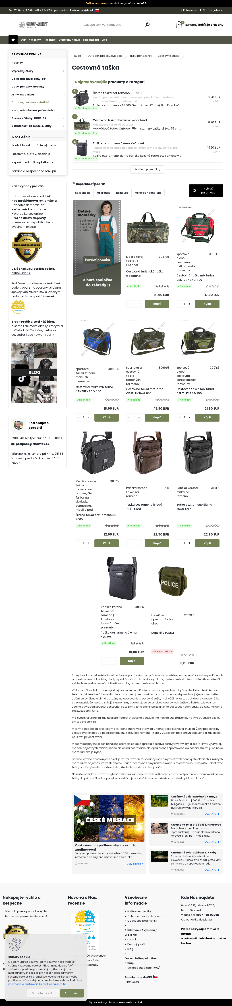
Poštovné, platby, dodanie (30, 154)
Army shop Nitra (22, 94)
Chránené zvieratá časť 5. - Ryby (193, 852)
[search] (147, 24)
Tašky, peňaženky (140, 56)
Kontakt (132, 939)
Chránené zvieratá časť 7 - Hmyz (194, 796)
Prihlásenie (190, 10)
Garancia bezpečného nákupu (33, 171)
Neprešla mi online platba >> (32, 162)
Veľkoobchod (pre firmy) (143, 968)
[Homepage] (13, 40)
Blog (104, 39)
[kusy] (134, 304)
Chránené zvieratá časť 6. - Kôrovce (196, 824)
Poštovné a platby (139, 911)
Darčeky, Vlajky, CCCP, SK (28, 118)
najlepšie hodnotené (147, 193)
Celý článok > (135, 864)
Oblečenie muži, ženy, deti (29, 79)
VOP (23, 39)
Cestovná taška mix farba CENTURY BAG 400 (195, 278)
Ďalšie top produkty (147, 169)
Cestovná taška (168, 56)
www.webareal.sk (131, 1002)
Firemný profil (136, 944)
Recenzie (50, 39)
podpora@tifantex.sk (32, 444)
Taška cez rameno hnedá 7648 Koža (144, 507)
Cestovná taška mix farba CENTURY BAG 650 (144, 391)
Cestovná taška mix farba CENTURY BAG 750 (195, 391)
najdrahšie (103, 193)
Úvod (77, 56)
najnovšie (122, 193)
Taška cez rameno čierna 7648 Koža (194, 507)
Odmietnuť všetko (43, 993)
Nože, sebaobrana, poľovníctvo (33, 110)
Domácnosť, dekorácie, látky (31, 126)
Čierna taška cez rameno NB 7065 (96, 517)
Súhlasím (72, 993)
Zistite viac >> (20, 273)
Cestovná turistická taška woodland (144, 274)
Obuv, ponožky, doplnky (27, 86)
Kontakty (35, 39)
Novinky (17, 63)
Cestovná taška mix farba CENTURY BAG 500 (94, 389)
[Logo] (33, 25)
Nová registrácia (213, 10)
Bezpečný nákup (69, 39)
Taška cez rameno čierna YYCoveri (119, 635)
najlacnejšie (82, 193)
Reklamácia (91, 39)
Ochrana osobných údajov (145, 916)
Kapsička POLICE (163, 633)
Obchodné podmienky (142, 920)
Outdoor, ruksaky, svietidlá (30, 102)
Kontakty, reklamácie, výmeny (33, 145)
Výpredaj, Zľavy (22, 71)
